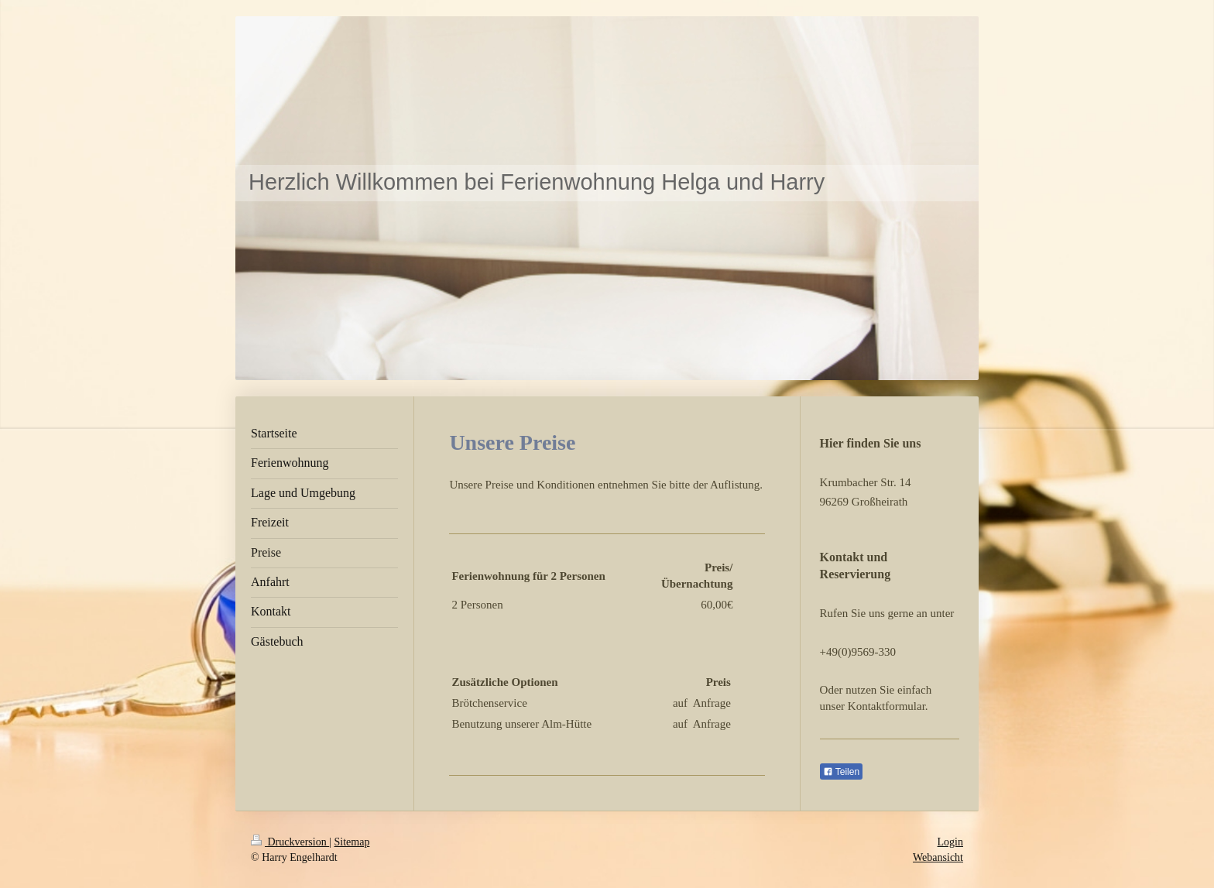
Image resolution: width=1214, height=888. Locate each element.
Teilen (841, 771)
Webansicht (938, 857)
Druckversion (290, 842)
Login (950, 842)
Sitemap (352, 842)
